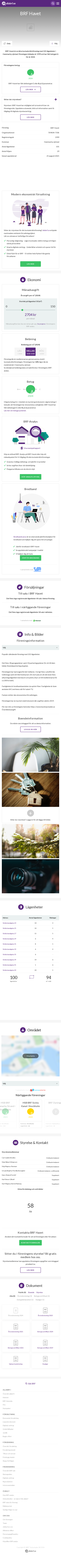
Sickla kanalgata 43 (9, 970)
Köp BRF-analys (8, 1495)
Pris (4, 1405)
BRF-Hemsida (7, 1401)
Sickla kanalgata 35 (9, 954)
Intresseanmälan (9, 1485)
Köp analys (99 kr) (30, 477)
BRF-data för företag (10, 1502)
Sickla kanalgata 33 (9, 949)
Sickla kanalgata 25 (9, 928)
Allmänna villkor (8, 1530)
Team (5, 1523)
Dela (7, 43)
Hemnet (6, 1397)
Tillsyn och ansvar (9, 1454)
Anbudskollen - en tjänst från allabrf (15, 1499)
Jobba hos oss (8, 1527)
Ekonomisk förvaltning (11, 1418)
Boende (31, 1292)
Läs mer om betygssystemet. (15, 410)
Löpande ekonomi (9, 1422)
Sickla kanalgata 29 (9, 939)
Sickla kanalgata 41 (9, 965)
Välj (4, 647)
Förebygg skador (9, 1457)
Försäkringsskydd (9, 1450)
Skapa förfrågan (8, 1461)
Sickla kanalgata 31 (9, 944)
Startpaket (7, 1408)
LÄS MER (30, 117)
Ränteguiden (7, 1474)
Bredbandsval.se (20, 537)
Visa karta (31, 1056)
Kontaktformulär (30, 1243)
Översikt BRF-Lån (9, 1471)
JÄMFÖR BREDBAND (30, 558)
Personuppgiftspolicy (10, 1534)
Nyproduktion (8, 1482)
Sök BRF (30, 1383)
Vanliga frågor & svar (10, 1510)
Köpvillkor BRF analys (10, 1541)
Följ (54, 43)
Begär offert (7, 1436)
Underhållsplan (8, 1429)
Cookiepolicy (7, 1538)
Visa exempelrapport (32, 448)
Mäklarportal (7, 1506)
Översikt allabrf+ (9, 1394)
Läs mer (30, 89)
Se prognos (41, 324)
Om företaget (8, 1519)
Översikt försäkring (10, 1446)
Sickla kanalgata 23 (9, 923)
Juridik (5, 1433)
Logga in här (30, 729)
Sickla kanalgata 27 (9, 933)
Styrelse (39, 1292)
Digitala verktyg (8, 1425)
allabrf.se (46, 230)
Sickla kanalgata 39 (9, 960)
